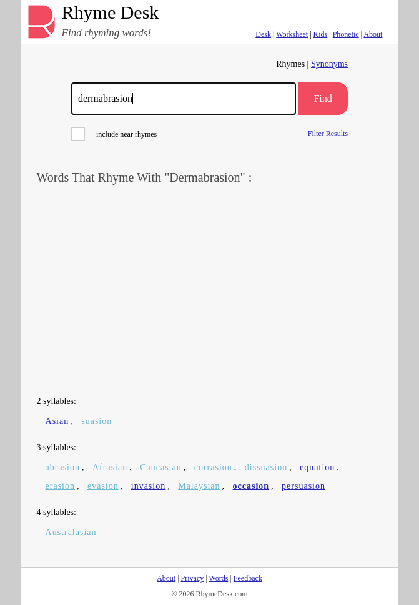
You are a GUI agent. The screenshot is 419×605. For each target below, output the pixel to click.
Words (218, 578)
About (372, 34)
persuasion (303, 486)
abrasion (63, 467)
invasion (148, 486)
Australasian (71, 532)
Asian (57, 421)
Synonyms (329, 64)
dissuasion (266, 467)
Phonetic (346, 34)
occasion (251, 486)
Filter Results (328, 133)
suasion (96, 421)
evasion (103, 486)
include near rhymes (114, 134)
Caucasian (161, 467)
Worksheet (292, 34)
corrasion (213, 467)
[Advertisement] (210, 291)
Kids (320, 34)
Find (322, 98)
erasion (60, 486)
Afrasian (109, 467)
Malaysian (199, 486)
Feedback (248, 578)
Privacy (192, 578)
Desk (263, 34)
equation (317, 467)
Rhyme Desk (110, 12)
